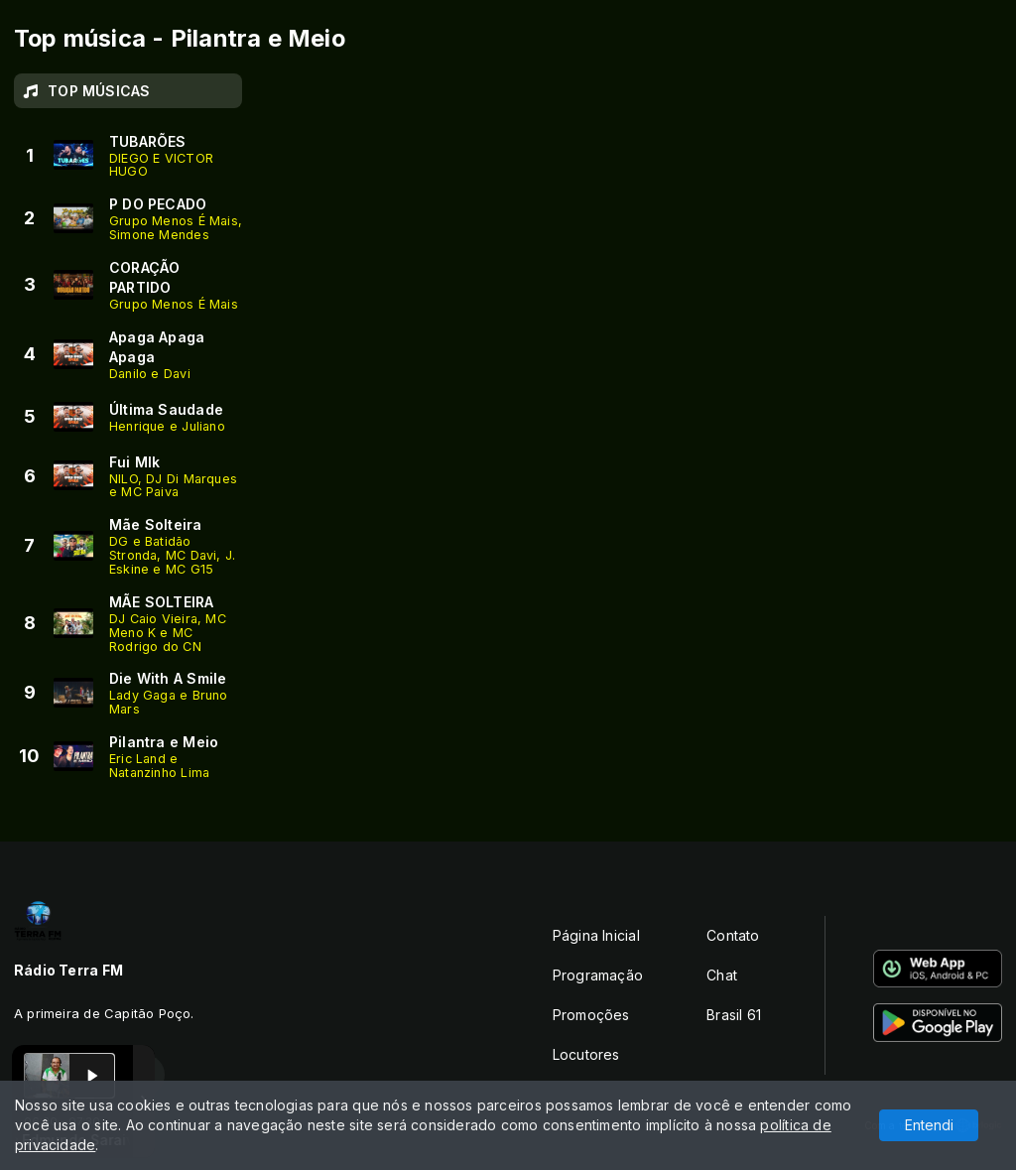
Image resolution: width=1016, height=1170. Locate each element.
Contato (732, 935)
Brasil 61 (733, 1014)
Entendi (929, 1124)
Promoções (591, 1014)
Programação (598, 975)
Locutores (586, 1054)
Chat (721, 975)
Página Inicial (596, 935)
